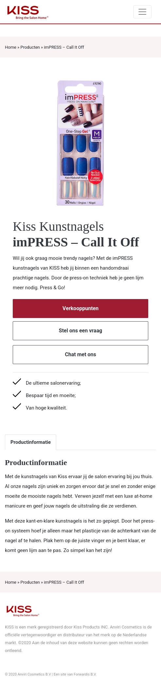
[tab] (61, 437)
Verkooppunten (80, 308)
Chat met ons (80, 355)
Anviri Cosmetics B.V (34, 674)
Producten (30, 47)
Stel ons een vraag (80, 331)
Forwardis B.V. (85, 674)
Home (10, 47)
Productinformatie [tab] (30, 442)
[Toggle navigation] (142, 11)
